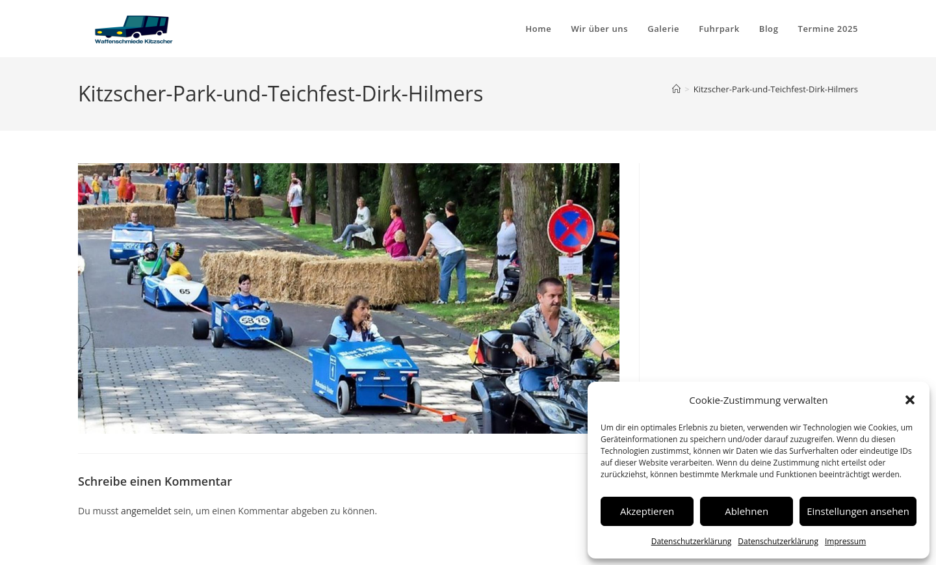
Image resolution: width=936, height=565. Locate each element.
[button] (910, 399)
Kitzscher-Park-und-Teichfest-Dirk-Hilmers (776, 89)
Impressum (845, 541)
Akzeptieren (647, 511)
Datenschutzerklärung (691, 541)
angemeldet (146, 511)
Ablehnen (746, 511)
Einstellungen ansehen (858, 511)
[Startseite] (676, 89)
